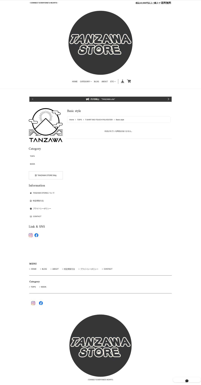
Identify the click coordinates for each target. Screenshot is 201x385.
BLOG (96, 81)
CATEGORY (85, 81)
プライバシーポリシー (88, 269)
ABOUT (105, 81)
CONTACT (107, 269)
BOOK (32, 164)
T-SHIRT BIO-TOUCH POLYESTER (99, 120)
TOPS (79, 120)
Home (71, 120)
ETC (112, 81)
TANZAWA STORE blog (46, 175)
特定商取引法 (68, 269)
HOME (74, 81)
